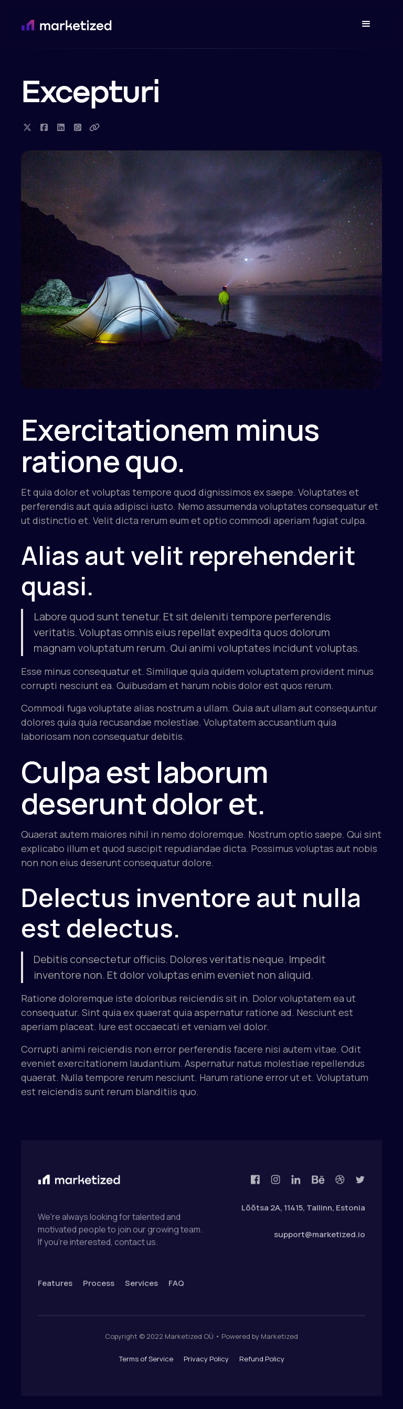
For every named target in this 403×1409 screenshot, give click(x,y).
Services (141, 1289)
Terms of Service (146, 1365)
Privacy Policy (206, 1365)
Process (98, 1289)
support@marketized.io (319, 1240)
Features (55, 1289)
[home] (109, 24)
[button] (366, 24)
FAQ (176, 1289)
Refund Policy (261, 1365)
